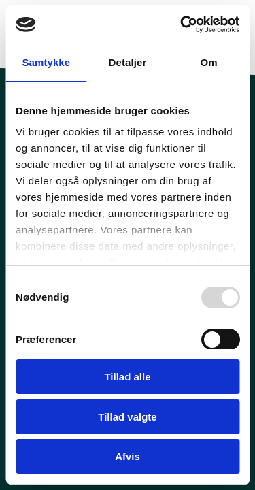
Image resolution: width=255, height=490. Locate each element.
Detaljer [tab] (128, 62)
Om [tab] (209, 62)
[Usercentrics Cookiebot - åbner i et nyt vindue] (181, 24)
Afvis (127, 456)
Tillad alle (127, 376)
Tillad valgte (127, 417)
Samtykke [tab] (46, 62)
